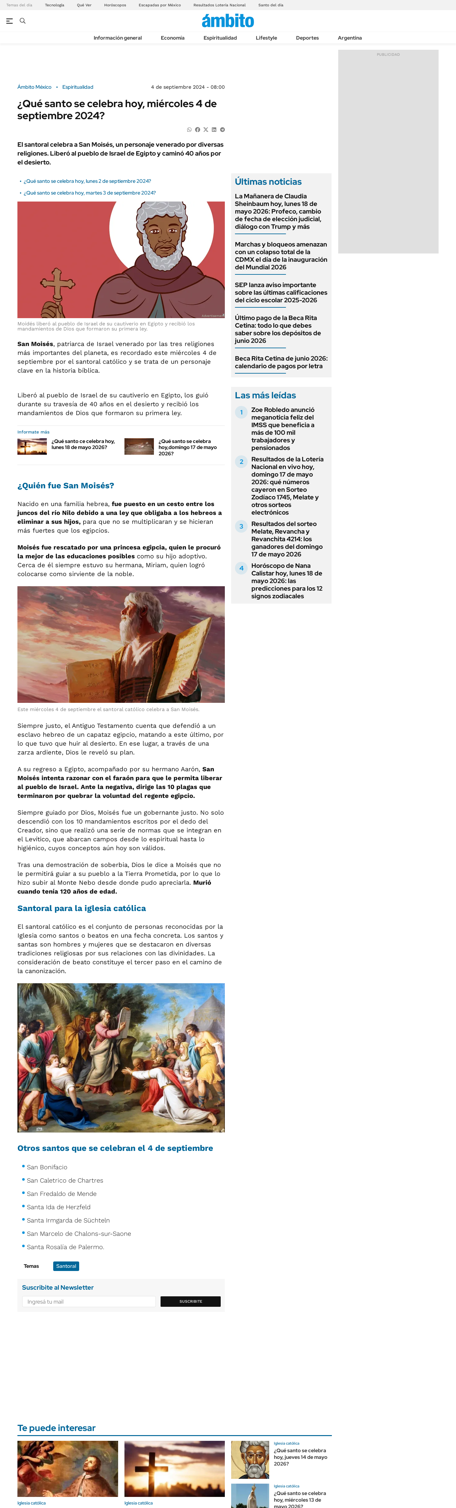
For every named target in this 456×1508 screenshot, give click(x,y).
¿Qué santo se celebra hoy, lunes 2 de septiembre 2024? (87, 181)
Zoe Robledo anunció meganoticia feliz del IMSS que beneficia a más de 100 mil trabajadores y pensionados (282, 429)
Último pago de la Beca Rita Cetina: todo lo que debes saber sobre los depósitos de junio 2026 (278, 329)
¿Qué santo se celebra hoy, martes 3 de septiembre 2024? (90, 192)
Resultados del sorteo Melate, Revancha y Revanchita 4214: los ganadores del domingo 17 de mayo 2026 (287, 539)
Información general (118, 38)
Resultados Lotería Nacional (219, 5)
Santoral (66, 1266)
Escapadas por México (160, 5)
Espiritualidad (220, 38)
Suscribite (191, 1301)
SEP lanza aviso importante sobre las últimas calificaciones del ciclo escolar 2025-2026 (281, 292)
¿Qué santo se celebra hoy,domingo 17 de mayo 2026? (188, 447)
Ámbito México (34, 87)
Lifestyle (266, 38)
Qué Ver (84, 5)
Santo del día (270, 5)
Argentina (350, 38)
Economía (173, 38)
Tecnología (54, 5)
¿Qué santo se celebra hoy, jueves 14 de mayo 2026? (300, 1457)
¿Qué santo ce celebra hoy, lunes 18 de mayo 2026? (83, 444)
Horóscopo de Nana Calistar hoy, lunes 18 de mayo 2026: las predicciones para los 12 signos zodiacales (286, 580)
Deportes (307, 38)
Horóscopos (115, 5)
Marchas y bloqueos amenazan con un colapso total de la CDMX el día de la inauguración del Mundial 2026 (281, 255)
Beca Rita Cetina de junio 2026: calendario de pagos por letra (281, 362)
